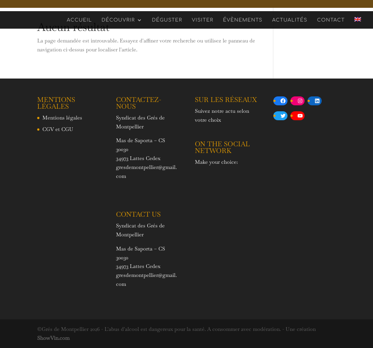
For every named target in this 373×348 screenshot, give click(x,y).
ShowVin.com (53, 338)
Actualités (290, 20)
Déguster (167, 20)
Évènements (242, 20)
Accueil (79, 20)
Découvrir (118, 20)
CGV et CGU (57, 129)
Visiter (202, 20)
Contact (331, 20)
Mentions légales (62, 117)
